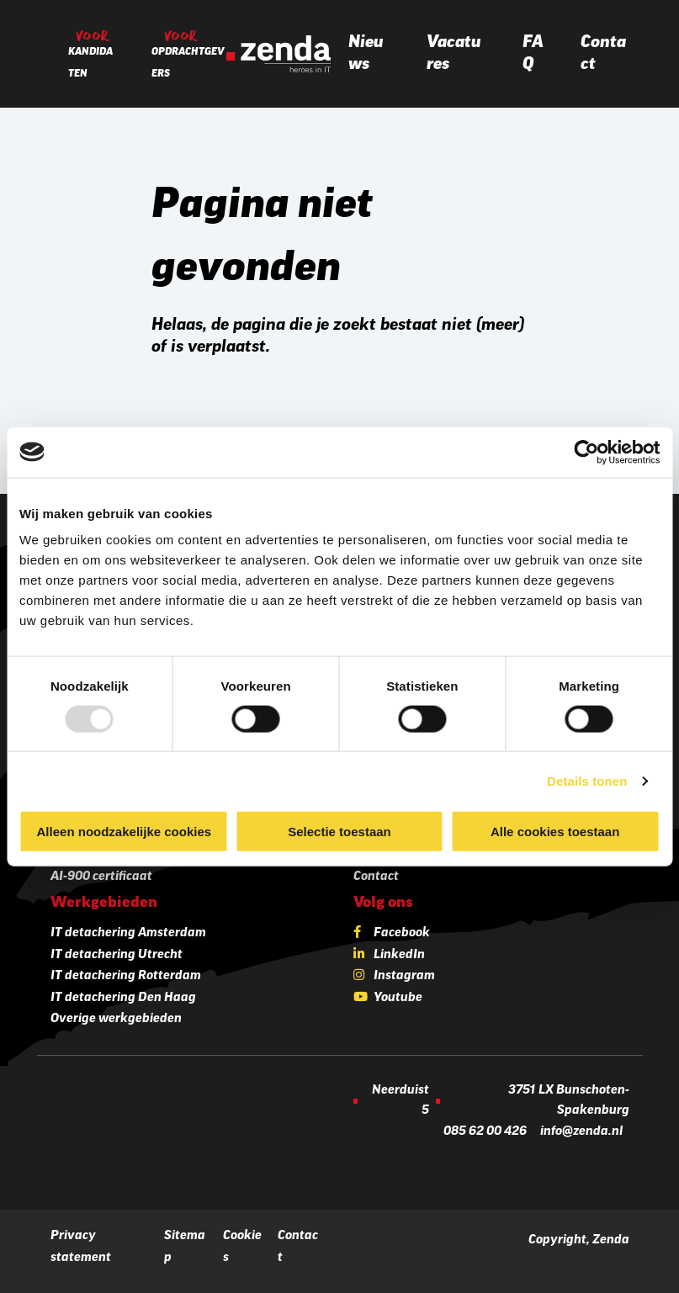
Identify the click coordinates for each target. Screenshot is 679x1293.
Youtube (398, 998)
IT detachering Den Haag (123, 998)
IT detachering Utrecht (116, 955)
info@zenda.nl (581, 1132)
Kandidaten (90, 63)
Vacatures (454, 53)
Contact (603, 53)
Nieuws (366, 53)
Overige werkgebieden (116, 1019)
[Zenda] (278, 54)
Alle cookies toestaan (555, 831)
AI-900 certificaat (101, 877)
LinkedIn (399, 955)
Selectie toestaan (339, 831)
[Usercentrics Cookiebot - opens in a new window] (586, 451)
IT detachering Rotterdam (125, 976)
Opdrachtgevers (188, 63)
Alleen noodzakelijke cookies (124, 831)
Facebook (402, 933)
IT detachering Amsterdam (128, 933)
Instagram (404, 976)
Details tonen (587, 780)
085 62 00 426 (485, 1132)
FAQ (533, 53)
